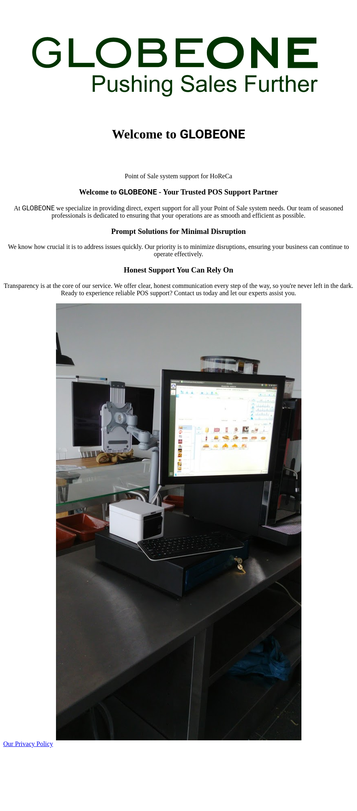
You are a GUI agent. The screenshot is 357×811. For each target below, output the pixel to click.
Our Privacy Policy (28, 743)
